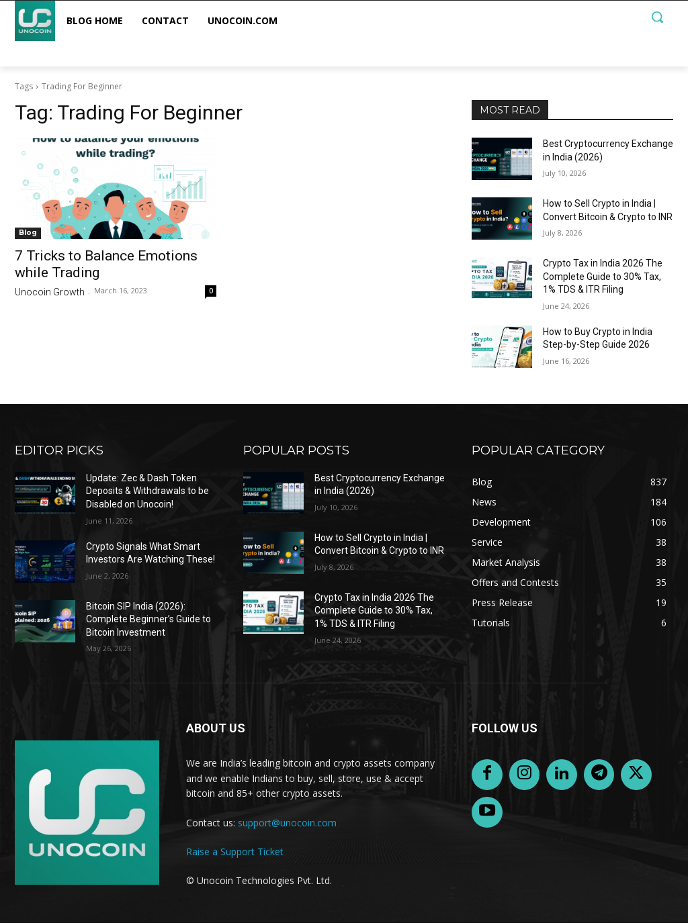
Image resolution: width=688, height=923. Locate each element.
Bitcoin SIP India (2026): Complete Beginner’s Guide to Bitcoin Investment (148, 619)
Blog (28, 232)
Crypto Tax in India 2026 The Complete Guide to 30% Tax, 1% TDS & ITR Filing (602, 276)
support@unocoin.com (287, 822)
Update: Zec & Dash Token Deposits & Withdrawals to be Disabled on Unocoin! (147, 491)
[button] (657, 17)
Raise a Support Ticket (235, 851)
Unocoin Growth (50, 292)
